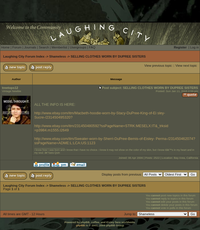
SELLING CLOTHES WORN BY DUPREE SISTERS (108, 56)
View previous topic (158, 65)
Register (180, 47)
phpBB (80, 225)
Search (44, 47)
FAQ (92, 47)
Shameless (57, 56)
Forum (16, 47)
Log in (194, 47)
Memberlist (59, 47)
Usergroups (78, 47)
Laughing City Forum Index (24, 56)
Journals (30, 47)
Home (5, 47)
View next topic (186, 65)
